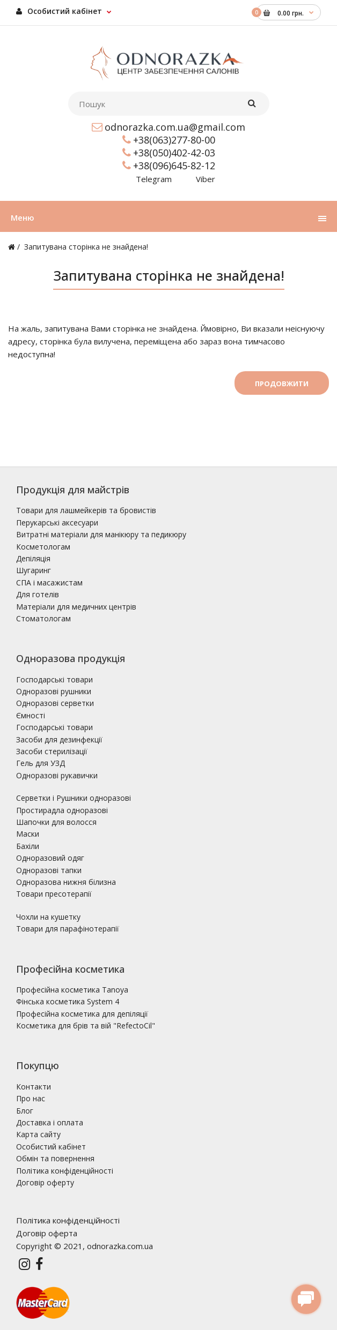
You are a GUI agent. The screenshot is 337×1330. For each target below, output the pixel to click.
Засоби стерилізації (51, 751)
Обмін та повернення (55, 1158)
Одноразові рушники (53, 691)
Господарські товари (54, 679)
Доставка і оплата (49, 1122)
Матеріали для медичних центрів (76, 607)
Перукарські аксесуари (57, 522)
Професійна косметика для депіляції (82, 1014)
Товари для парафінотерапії (67, 928)
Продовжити (282, 383)
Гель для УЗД (40, 763)
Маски (27, 834)
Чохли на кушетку (48, 917)
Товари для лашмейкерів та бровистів (86, 510)
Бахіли (27, 846)
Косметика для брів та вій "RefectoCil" (85, 1025)
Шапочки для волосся (56, 822)
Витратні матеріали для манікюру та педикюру (101, 534)
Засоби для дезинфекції (59, 739)
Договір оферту (45, 1182)
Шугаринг (33, 570)
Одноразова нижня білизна (66, 882)
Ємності (30, 715)
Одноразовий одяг (50, 858)
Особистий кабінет (59, 11)
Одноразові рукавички (57, 775)
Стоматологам (43, 618)
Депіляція (33, 558)
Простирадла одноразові (62, 810)
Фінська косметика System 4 (67, 1001)
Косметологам (43, 547)
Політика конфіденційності (64, 1171)
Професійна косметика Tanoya (72, 990)
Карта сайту (38, 1134)
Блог (24, 1111)
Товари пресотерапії (54, 894)
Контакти (33, 1086)
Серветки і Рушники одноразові (73, 798)
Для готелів (37, 594)
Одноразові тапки (49, 870)
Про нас (30, 1098)
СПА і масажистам (49, 582)
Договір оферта (46, 1233)
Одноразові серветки (55, 703)
